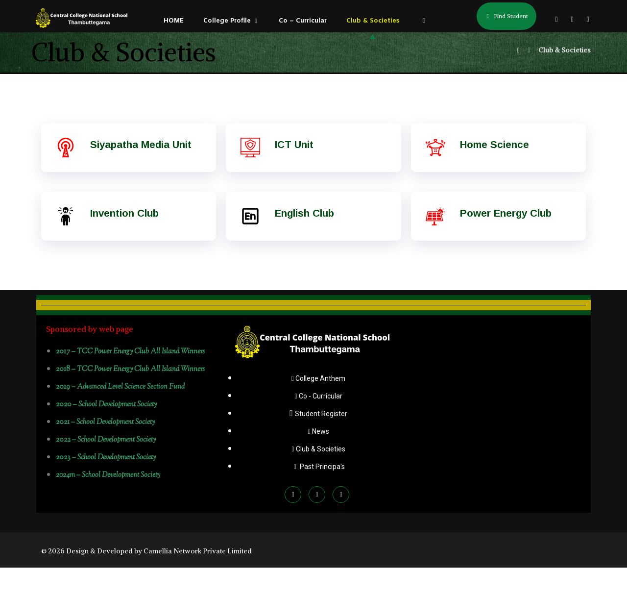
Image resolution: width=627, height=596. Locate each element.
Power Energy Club (505, 241)
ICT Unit (294, 173)
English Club (304, 241)
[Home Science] (435, 176)
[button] (556, 19)
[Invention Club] (65, 244)
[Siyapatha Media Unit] (65, 176)
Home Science (494, 173)
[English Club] (250, 244)
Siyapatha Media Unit (140, 173)
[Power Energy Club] (435, 244)
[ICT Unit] (250, 176)
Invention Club (124, 241)
